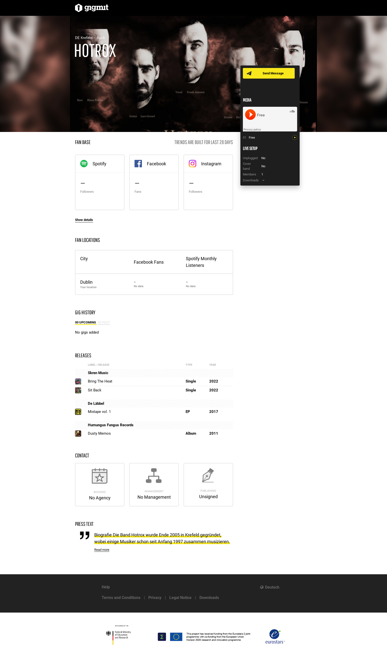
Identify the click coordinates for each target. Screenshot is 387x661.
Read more (101, 550)
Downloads (209, 597)
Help (106, 587)
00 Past (104, 322)
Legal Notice (180, 597)
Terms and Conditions (121, 597)
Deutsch (272, 587)
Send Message (273, 73)
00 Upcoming (86, 322)
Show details (84, 220)
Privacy (154, 597)
